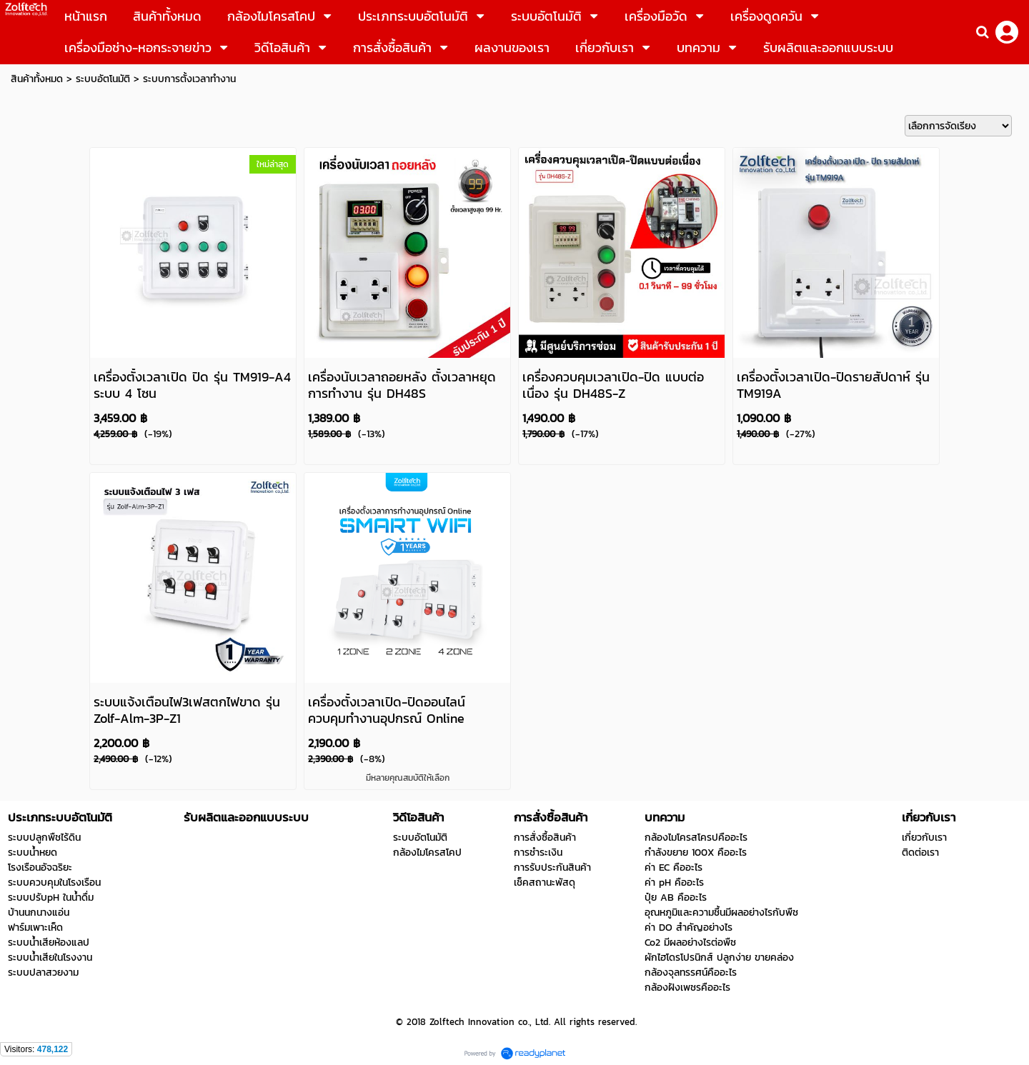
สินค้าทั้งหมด (37, 78)
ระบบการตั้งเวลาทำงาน (189, 78)
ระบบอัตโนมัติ (103, 78)
